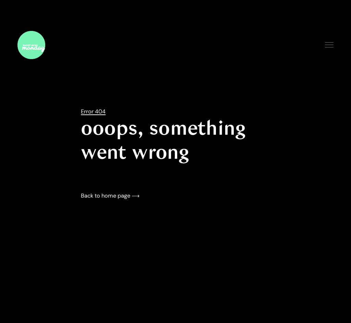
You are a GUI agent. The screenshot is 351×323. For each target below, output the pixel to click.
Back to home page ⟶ (110, 195)
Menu (329, 44)
